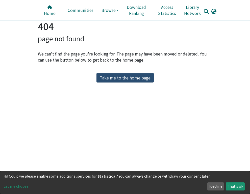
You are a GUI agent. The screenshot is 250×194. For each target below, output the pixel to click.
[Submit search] (206, 11)
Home (50, 10)
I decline (215, 186)
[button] (214, 11)
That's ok (235, 186)
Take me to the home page (125, 78)
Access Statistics (167, 10)
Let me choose (16, 186)
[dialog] (125, 182)
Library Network (192, 10)
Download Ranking (136, 10)
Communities (80, 10)
